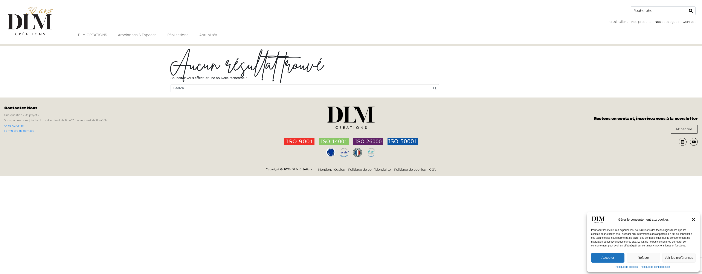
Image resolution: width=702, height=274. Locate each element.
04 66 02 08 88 (14, 126)
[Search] (690, 11)
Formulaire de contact (19, 131)
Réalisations (178, 35)
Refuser (643, 257)
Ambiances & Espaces (137, 35)
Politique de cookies (626, 266)
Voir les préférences (679, 257)
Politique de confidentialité (655, 266)
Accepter (607, 257)
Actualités (208, 35)
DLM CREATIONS (92, 35)
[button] (693, 219)
